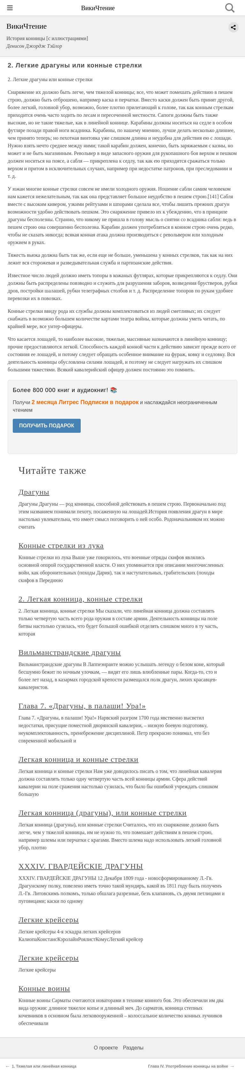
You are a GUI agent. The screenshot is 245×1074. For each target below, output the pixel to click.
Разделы (133, 1047)
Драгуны (34, 492)
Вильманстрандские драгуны (70, 652)
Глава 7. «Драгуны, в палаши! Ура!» (82, 706)
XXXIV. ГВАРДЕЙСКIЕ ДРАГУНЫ (81, 866)
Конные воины (44, 988)
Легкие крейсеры (49, 920)
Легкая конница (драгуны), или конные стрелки (103, 813)
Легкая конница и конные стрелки (78, 759)
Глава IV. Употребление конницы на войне (188, 1066)
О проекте (106, 1047)
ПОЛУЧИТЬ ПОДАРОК (46, 425)
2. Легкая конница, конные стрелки (81, 599)
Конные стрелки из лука (61, 545)
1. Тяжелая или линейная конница (44, 1066)
